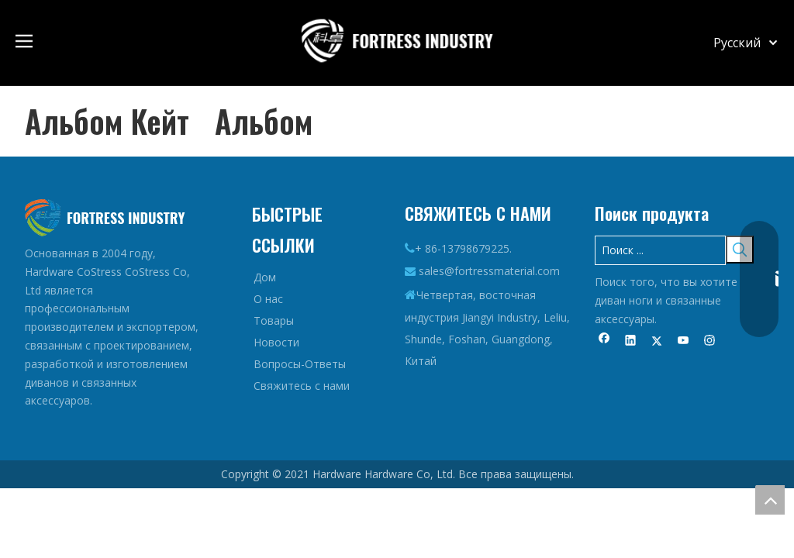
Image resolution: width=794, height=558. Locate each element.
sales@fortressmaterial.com (489, 271)
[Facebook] (604, 342)
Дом (265, 277)
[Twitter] (657, 342)
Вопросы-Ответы (300, 363)
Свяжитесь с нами (302, 385)
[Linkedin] (630, 342)
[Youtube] (683, 342)
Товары (274, 320)
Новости (276, 342)
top (770, 500)
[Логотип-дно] (105, 217)
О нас (268, 298)
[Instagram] (710, 342)
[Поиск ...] (660, 250)
